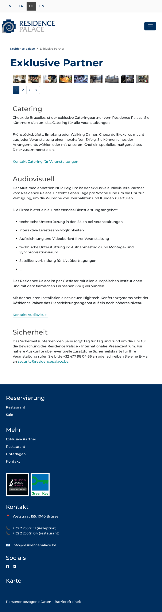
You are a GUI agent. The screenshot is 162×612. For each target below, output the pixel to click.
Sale (9, 415)
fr (21, 6)
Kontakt (13, 461)
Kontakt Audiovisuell (30, 315)
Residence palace (22, 48)
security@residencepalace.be (43, 361)
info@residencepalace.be (34, 545)
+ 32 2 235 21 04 (25, 533)
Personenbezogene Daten (28, 602)
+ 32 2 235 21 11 (24, 528)
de (31, 6)
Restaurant (15, 407)
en (41, 6)
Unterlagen (16, 454)
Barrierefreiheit (68, 602)
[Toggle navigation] (150, 26)
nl (11, 6)
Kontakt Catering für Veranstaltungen (45, 162)
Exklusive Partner (21, 439)
